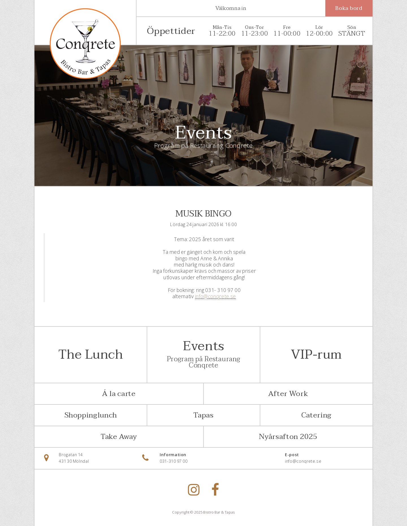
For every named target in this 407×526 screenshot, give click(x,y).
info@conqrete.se (215, 296)
